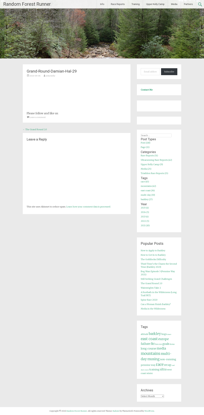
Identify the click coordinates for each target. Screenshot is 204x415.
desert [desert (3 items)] (169, 334)
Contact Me (147, 89)
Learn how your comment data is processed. (88, 206)
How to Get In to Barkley (153, 255)
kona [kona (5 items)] (172, 344)
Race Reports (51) (149, 155)
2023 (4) (145, 216)
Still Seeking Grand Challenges (156, 279)
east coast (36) (148, 190)
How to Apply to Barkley (153, 250)
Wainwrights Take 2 (151, 287)
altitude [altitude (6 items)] (144, 334)
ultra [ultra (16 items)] (163, 369)
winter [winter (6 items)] (149, 373)
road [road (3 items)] (173, 365)
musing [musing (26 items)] (153, 359)
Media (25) (146, 169)
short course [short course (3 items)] (145, 370)
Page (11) (145, 147)
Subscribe (169, 71)
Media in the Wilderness (153, 308)
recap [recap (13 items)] (167, 365)
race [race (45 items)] (160, 364)
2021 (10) (145, 225)
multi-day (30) (148, 195)
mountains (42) (148, 186)
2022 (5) (145, 221)
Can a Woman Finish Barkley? (156, 304)
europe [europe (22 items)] (163, 339)
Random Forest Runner (27, 4)
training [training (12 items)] (154, 369)
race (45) (145, 181)
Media (174, 4)
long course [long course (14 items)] (148, 348)
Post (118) (145, 142)
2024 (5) (145, 212)
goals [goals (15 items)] (165, 344)
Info (102, 4)
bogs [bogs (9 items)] (164, 334)
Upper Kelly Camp (155, 4)
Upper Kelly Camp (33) (152, 164)
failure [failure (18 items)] (145, 344)
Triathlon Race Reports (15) (154, 173)
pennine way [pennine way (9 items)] (148, 365)
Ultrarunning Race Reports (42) (156, 160)
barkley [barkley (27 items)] (155, 334)
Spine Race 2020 (149, 299)
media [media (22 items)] (161, 348)
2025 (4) (145, 207)
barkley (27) (147, 199)
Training (135, 4)
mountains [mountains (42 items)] (150, 353)
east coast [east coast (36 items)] (149, 339)
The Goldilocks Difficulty (153, 259)
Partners (188, 4)
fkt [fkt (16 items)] (153, 344)
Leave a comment (38, 117)
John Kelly (50, 76)
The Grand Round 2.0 (35, 129)
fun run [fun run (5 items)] (158, 344)
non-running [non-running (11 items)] (168, 359)
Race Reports (118, 4)
